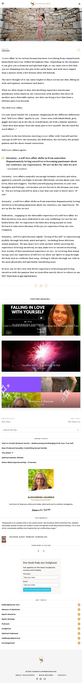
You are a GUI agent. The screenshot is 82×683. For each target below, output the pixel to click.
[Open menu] (3, 3)
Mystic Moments (9, 614)
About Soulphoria (25, 675)
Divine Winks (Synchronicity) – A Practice (19, 462)
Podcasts (6, 624)
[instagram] (40, 679)
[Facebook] (38, 551)
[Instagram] (44, 551)
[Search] (79, 4)
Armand (6, 51)
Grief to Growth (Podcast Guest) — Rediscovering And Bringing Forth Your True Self (37, 443)
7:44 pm (41, 30)
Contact (62, 675)
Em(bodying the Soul (10, 605)
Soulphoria (6, 629)
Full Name (27, 574)
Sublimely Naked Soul (11, 638)
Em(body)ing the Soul (41, 19)
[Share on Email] (46, 285)
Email (25, 581)
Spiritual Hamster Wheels (12, 458)
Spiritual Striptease (10, 633)
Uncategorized (8, 643)
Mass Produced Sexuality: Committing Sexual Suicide (24, 448)
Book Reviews (46, 675)
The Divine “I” (8, 453)
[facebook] (37, 679)
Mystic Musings (8, 619)
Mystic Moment (6, 422)
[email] (45, 679)
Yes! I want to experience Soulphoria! (37, 590)
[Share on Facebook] (36, 285)
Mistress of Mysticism (11, 610)
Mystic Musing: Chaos (74, 422)
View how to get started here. (22, 276)
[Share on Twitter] (41, 285)
